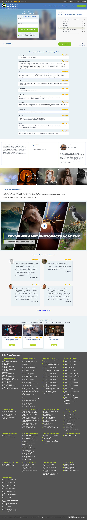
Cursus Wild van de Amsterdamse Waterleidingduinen (48, 424)
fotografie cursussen (54, 6)
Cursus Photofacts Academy (9, 509)
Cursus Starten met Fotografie (9, 361)
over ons (71, 1)
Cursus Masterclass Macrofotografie (48, 414)
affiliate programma (41, 517)
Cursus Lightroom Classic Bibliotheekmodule (49, 386)
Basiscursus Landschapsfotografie (69, 416)
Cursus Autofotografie (7, 464)
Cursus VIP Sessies (6, 506)
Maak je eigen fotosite (54, 339)
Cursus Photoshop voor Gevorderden (70, 371)
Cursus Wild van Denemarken (50, 427)
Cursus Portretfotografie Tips (29, 435)
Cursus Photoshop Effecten (71, 397)
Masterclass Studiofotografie (50, 435)
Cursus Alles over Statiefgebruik (10, 388)
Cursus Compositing (69, 388)
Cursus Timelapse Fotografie (29, 390)
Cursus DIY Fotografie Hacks (29, 406)
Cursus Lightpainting (27, 426)
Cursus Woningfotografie (8, 465)
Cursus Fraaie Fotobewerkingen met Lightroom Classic (51, 389)
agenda (11, 517)
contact (78, 1)
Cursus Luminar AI (6, 415)
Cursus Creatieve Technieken (29, 411)
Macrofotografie (62, 12)
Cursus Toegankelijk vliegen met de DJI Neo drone (10, 501)
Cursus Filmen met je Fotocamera (48, 464)
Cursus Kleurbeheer (27, 375)
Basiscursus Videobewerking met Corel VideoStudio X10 (50, 473)
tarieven (66, 1)
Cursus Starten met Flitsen (29, 437)
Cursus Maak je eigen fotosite (9, 511)
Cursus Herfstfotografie (49, 417)
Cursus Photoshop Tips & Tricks (72, 391)
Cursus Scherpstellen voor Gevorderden (8, 369)
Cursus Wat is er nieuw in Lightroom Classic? (49, 392)
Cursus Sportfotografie (28, 370)
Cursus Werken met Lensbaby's (30, 418)
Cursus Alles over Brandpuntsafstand (7, 383)
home (44, 6)
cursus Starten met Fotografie (33, 339)
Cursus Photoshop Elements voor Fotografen (71, 383)
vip (73, 6)
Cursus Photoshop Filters (70, 390)
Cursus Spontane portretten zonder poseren (29, 449)
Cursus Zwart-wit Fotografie (29, 423)
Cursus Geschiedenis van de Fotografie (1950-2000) (9, 386)
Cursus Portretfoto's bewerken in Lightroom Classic (51, 371)
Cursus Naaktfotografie (28, 452)
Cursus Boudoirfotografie (28, 438)
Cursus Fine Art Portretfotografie (26, 458)
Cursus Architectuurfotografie (30, 361)
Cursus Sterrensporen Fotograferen (69, 422)
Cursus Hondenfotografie (8, 437)
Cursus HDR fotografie (28, 379)
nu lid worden (81, 6)
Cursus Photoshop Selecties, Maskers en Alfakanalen (71, 380)
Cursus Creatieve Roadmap (29, 417)
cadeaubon (16, 517)
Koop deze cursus (64, 44)
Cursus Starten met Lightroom (51, 363)
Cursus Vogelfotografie (7, 435)
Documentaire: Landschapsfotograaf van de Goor (71, 429)
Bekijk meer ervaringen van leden (43, 310)
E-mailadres (21, 23)
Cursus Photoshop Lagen (70, 375)
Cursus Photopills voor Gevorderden (70, 467)
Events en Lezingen (6, 508)
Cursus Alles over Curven (70, 396)
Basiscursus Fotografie (7, 381)
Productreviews (6, 499)
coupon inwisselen (32, 517)
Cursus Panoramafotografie (29, 381)
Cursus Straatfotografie (28, 366)
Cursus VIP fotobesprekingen (71, 470)
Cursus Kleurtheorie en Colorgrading (70, 368)
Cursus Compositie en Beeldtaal (10, 379)
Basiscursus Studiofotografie (50, 440)
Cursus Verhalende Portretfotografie (27, 446)
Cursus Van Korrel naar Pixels (30, 387)
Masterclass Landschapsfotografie (69, 413)
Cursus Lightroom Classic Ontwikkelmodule (49, 374)
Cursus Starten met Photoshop (72, 360)
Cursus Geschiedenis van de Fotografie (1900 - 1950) (9, 377)
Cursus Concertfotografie (28, 360)
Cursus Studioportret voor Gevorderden (50, 437)
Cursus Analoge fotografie (29, 424)
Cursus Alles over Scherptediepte (6, 363)
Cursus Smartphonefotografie (30, 388)
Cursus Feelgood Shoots (28, 456)
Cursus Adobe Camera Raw (71, 373)
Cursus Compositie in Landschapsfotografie (69, 425)
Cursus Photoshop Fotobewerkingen (69, 393)
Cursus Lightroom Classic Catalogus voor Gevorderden (50, 383)
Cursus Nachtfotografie (28, 382)
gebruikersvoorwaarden (59, 517)
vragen (47, 517)
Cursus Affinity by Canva (8, 497)
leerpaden (26, 517)
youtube (52, 517)
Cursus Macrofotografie (49, 418)
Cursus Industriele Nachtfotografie (27, 404)
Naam (19, 18)
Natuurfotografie (70, 14)
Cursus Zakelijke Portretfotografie (26, 454)
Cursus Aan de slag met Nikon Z (30, 399)
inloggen (83, 1)
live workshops (66, 6)
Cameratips (5, 372)
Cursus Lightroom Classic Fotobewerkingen (49, 380)
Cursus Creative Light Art (28, 427)
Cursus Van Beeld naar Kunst (29, 412)
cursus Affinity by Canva (12, 339)
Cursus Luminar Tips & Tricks (9, 414)
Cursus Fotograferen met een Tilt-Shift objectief (30, 384)
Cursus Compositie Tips (28, 394)
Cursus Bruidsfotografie (70, 435)
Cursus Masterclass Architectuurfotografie (28, 372)
